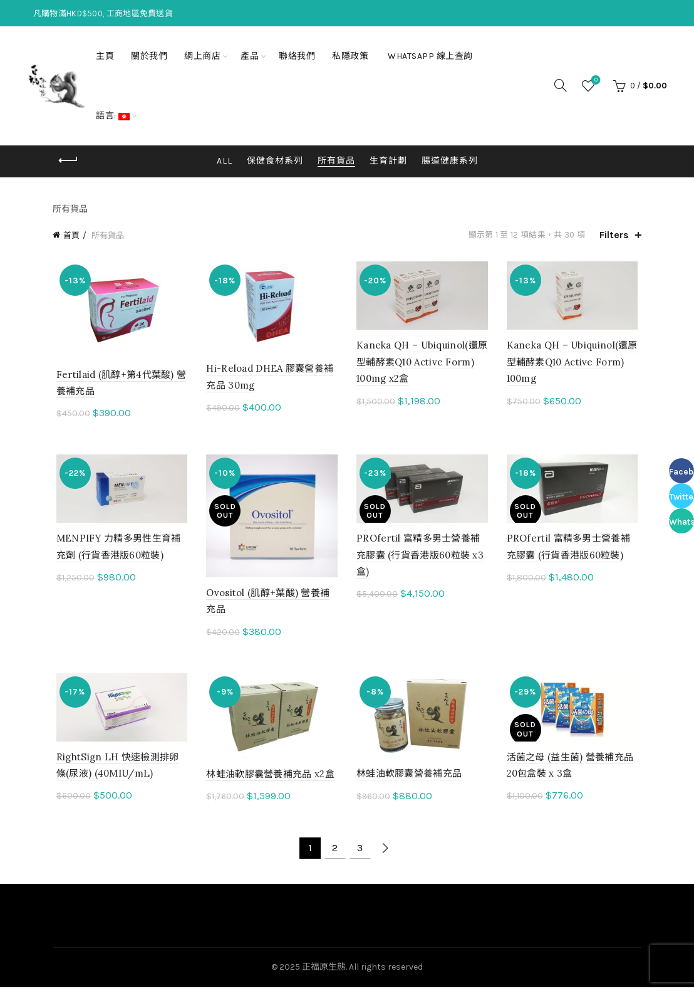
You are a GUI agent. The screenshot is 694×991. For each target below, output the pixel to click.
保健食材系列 (275, 160)
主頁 (105, 56)
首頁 (71, 235)
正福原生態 (324, 971)
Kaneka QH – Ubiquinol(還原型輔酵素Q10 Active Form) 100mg (574, 362)
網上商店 (202, 56)
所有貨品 (336, 160)
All (224, 160)
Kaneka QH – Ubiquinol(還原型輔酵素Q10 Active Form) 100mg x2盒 (421, 362)
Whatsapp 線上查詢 (430, 56)
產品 (250, 56)
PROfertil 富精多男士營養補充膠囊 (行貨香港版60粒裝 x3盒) (420, 557)
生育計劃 (388, 160)
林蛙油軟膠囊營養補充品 (409, 778)
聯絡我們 (297, 56)
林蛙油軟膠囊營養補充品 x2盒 (269, 778)
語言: (113, 115)
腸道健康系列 (450, 160)
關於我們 (149, 56)
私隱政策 (350, 56)
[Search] (561, 85)
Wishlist (594, 80)
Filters (614, 235)
